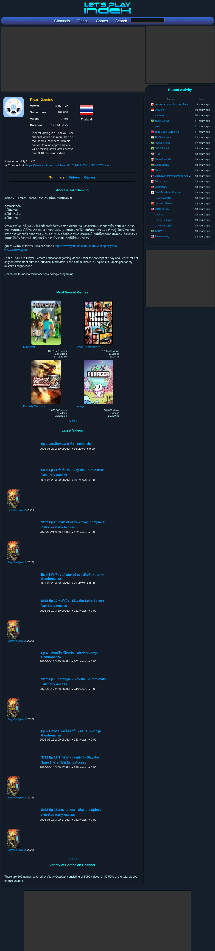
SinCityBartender (164, 220)
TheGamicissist (163, 137)
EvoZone (160, 109)
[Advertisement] (84, 59)
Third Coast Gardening (167, 131)
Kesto (158, 126)
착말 (157, 153)
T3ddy (158, 230)
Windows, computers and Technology (175, 104)
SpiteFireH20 (162, 208)
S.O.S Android (162, 148)
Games (90, 177)
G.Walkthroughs (163, 225)
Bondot (159, 170)
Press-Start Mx (163, 159)
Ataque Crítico (162, 142)
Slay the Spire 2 (17, 510)
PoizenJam (161, 181)
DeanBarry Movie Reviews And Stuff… (175, 175)
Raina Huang (162, 236)
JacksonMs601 (163, 198)
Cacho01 (160, 214)
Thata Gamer (162, 120)
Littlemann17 (162, 186)
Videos (74, 177)
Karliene (159, 115)
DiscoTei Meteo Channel (168, 192)
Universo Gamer (164, 203)
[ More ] (72, 420)
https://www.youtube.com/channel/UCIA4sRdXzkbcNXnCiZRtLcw (67, 165)
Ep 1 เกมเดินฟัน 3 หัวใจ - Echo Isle (66, 444)
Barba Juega (162, 164)
